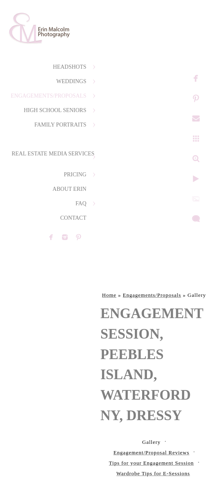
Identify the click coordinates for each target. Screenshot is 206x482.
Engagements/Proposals (48, 96)
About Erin (69, 189)
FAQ (80, 203)
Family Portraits (60, 125)
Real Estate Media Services (53, 154)
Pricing (75, 175)
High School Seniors (55, 110)
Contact (73, 218)
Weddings (71, 81)
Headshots (69, 67)
